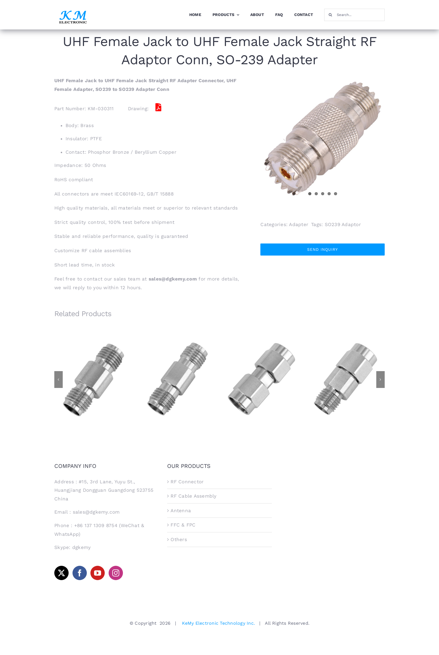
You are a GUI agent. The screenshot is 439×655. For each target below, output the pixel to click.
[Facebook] (80, 573)
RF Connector (187, 481)
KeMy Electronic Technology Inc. (218, 623)
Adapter (298, 224)
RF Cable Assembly (193, 496)
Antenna (181, 510)
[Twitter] (61, 573)
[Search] (330, 15)
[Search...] (354, 15)
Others (179, 539)
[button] (58, 379)
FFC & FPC (183, 525)
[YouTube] (97, 573)
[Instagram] (116, 573)
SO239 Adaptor (343, 224)
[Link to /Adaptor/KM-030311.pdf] (158, 107)
